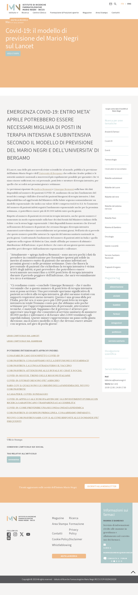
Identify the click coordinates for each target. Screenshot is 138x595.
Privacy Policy (73, 531)
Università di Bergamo (50, 173)
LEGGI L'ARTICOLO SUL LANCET (23, 335)
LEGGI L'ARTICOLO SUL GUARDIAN (24, 341)
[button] (13, 12)
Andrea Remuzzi (43, 189)
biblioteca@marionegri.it (115, 380)
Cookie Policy (60, 539)
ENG (129, 3)
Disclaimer (75, 539)
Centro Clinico (39, 12)
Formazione (76, 524)
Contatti (116, 12)
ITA (122, 3)
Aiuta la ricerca (19, 20)
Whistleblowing (60, 545)
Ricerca (25, 12)
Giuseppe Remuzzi (64, 189)
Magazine (87, 12)
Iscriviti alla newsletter (101, 486)
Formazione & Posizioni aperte (64, 12)
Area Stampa (102, 12)
